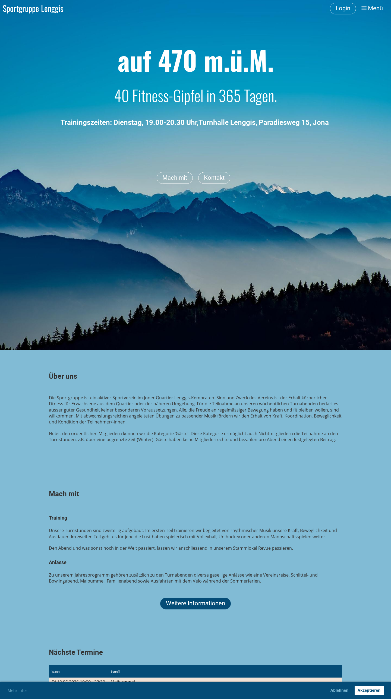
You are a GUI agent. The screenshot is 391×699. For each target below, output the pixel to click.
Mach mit (174, 177)
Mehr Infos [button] (17, 690)
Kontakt (214, 177)
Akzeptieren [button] (369, 690)
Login (343, 8)
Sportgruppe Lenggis (33, 8)
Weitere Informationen (195, 603)
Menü (372, 8)
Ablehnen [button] (339, 690)
